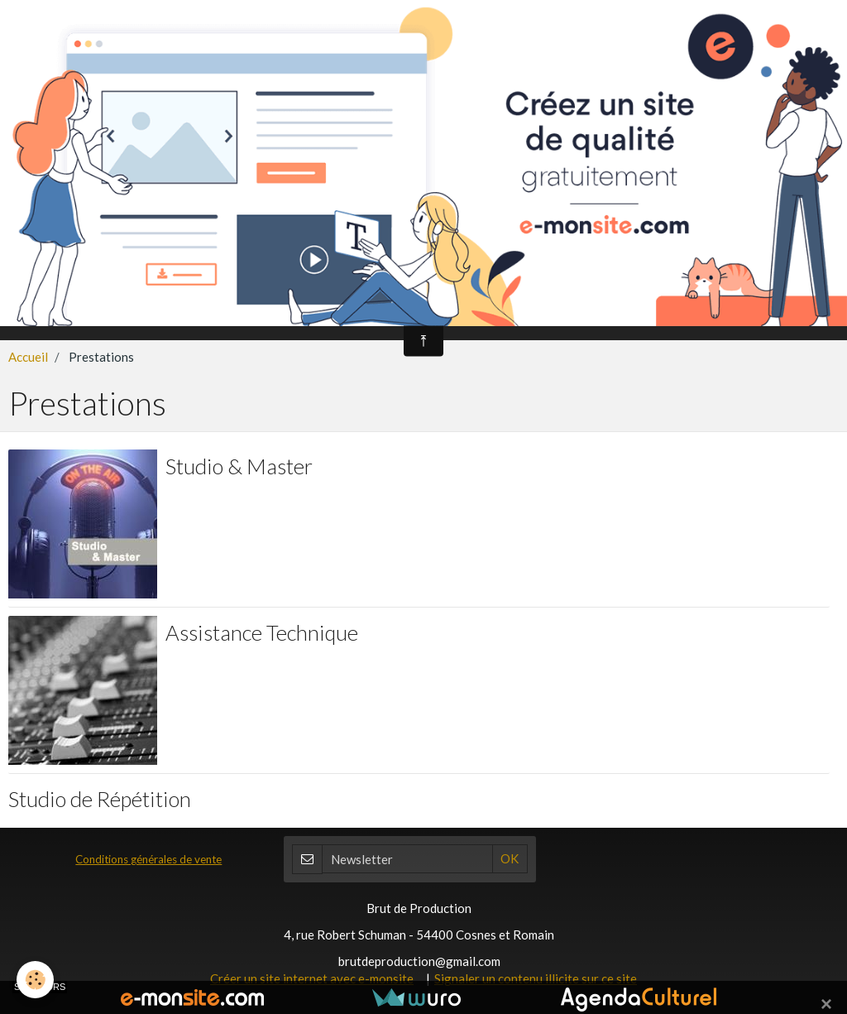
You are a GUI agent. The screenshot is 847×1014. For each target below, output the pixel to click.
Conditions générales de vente (148, 859)
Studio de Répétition (99, 798)
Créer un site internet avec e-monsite (312, 978)
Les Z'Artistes (619, 310)
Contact (704, 310)
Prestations (523, 310)
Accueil (28, 356)
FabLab (780, 310)
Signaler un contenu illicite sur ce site (535, 978)
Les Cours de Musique (406, 310)
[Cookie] (35, 979)
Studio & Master (239, 465)
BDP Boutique (281, 310)
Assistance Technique (261, 631)
